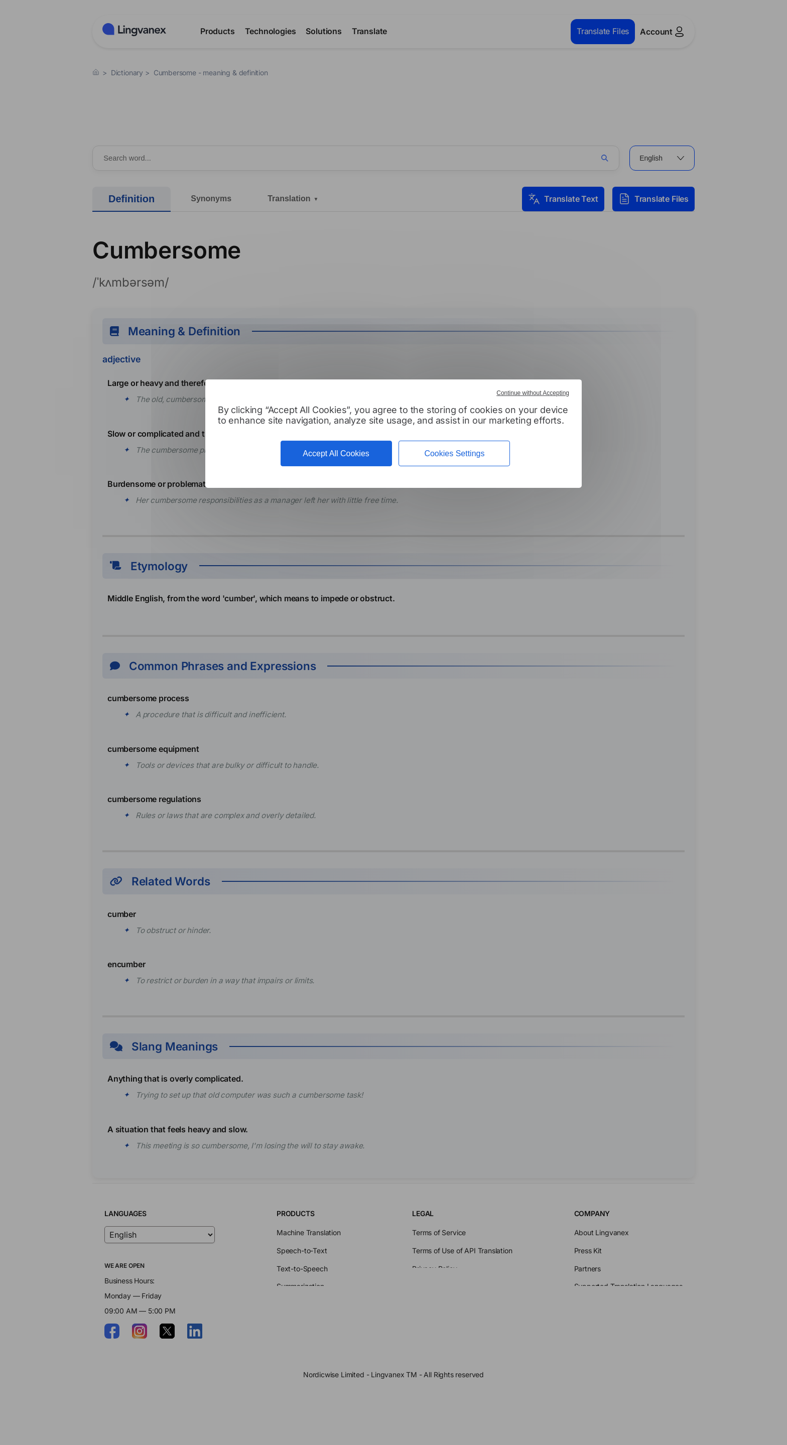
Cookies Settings (454, 453)
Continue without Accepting (532, 393)
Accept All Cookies (336, 453)
